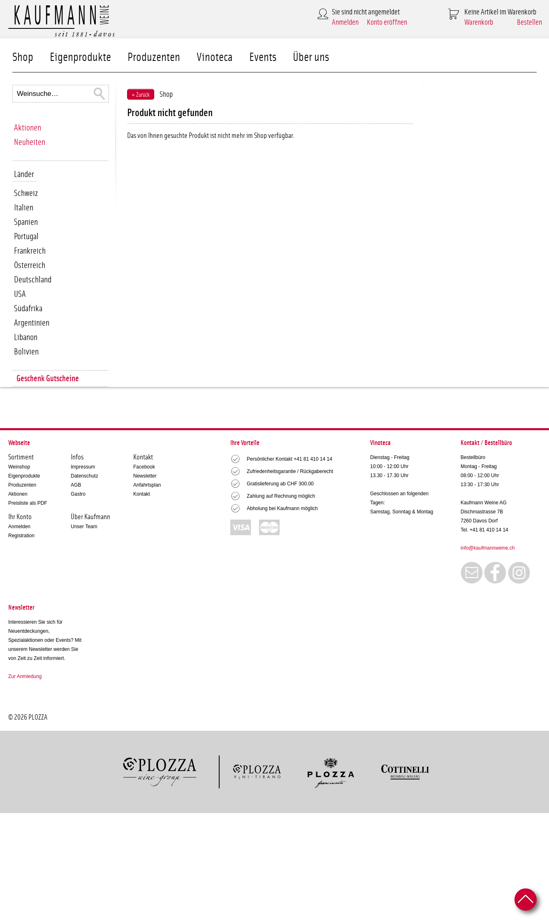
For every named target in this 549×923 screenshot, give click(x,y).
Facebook (144, 467)
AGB (76, 485)
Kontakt (141, 494)
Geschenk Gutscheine (47, 378)
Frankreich (30, 251)
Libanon (25, 337)
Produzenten (153, 57)
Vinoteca (215, 57)
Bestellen (529, 22)
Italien (23, 207)
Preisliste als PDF (27, 503)
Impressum (83, 467)
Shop (22, 57)
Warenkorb (478, 22)
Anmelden (345, 22)
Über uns (311, 57)
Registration (21, 535)
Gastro (78, 494)
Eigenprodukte (80, 57)
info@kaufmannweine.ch (488, 548)
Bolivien (26, 351)
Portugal (26, 236)
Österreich (29, 265)
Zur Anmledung (25, 676)
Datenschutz (84, 476)
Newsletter (145, 476)
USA (20, 294)
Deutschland (32, 279)
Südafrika (28, 308)
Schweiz (26, 193)
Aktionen (27, 128)
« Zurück (141, 95)
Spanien (26, 222)
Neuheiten (29, 142)
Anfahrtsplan (147, 485)
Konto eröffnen (387, 22)
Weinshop (19, 467)
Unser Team (84, 526)
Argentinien (31, 323)
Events (262, 57)
